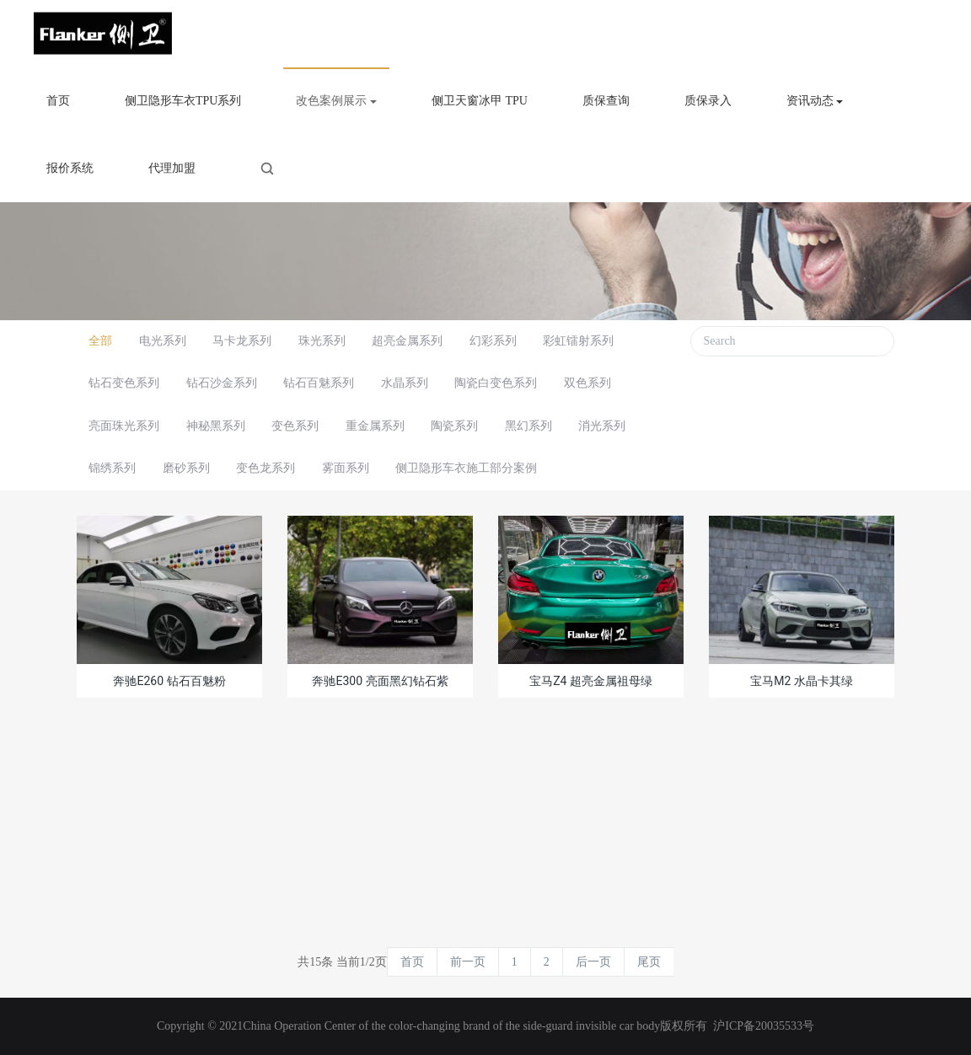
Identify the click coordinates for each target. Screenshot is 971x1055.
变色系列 (295, 426)
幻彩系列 (493, 341)
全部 (100, 341)
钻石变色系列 (124, 383)
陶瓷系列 (454, 426)
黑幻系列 (528, 426)
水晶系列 (404, 383)
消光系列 (601, 426)
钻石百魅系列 (318, 383)
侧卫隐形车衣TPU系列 (183, 100)
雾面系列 (345, 468)
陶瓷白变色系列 (495, 383)
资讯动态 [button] (815, 100)
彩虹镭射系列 (578, 341)
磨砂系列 (186, 468)
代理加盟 (172, 168)
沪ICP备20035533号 (763, 1026)
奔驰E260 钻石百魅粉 (169, 681)
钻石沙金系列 (221, 383)
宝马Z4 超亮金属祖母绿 (590, 681)
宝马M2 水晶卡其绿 (801, 681)
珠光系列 (322, 341)
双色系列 (587, 383)
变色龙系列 (265, 468)
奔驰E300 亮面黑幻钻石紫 (380, 681)
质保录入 (708, 100)
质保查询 (606, 100)
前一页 (468, 962)
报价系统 (70, 168)
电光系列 (162, 341)
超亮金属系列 (407, 341)
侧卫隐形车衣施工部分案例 (466, 468)
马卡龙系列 (241, 341)
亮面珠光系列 (124, 426)
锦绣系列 (112, 468)
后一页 (593, 962)
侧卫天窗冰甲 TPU (480, 100)
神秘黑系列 (215, 426)
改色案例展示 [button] (336, 100)
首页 (58, 100)
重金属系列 (375, 426)
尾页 (649, 962)
